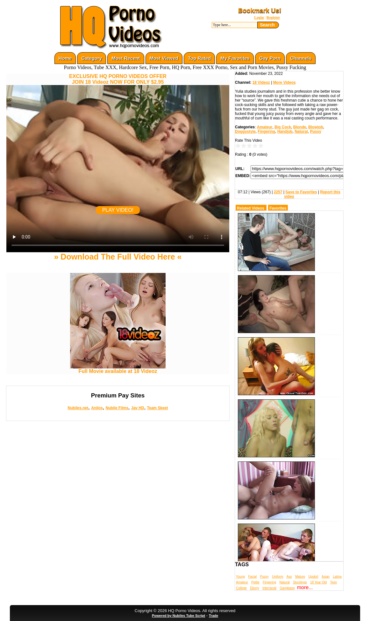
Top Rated (199, 58)
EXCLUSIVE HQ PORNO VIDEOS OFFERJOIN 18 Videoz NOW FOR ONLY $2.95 (118, 79)
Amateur (265, 127)
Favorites (277, 208)
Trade (213, 615)
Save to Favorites (301, 192)
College (241, 588)
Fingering (266, 131)
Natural (301, 131)
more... (305, 587)
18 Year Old (318, 582)
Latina (337, 576)
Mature (300, 576)
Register (273, 17)
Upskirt (313, 576)
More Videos (284, 82)
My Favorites (235, 58)
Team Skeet (157, 408)
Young (240, 576)
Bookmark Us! (259, 10)
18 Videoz (261, 82)
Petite (255, 582)
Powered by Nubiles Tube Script (178, 615)
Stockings (300, 582)
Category (91, 58)
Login (259, 17)
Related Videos (250, 208)
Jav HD (137, 408)
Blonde (299, 127)
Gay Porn (270, 58)
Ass (289, 576)
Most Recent (125, 58)
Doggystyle (245, 131)
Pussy (315, 131)
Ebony (254, 588)
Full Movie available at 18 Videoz (118, 369)
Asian (326, 576)
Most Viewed (164, 58)
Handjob (285, 131)
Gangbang (287, 588)
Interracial (269, 588)
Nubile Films (117, 408)
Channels (301, 58)
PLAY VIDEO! (117, 210)
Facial (252, 576)
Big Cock (282, 127)
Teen (333, 582)
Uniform (277, 576)
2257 (278, 192)
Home (65, 58)
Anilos (97, 408)
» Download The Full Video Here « (117, 256)
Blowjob (315, 127)
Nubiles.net (78, 408)
